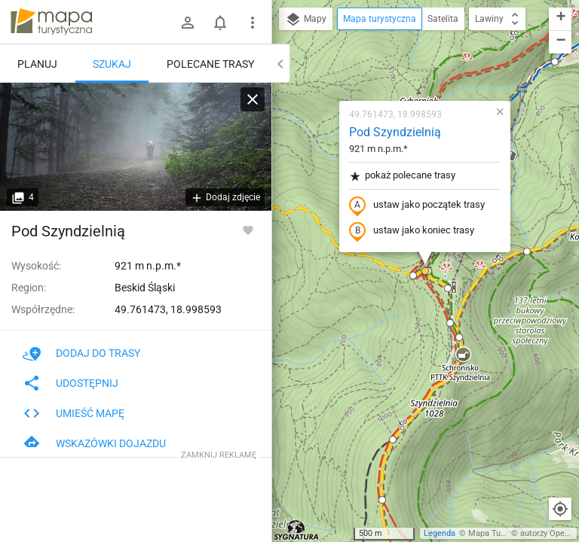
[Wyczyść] (252, 99)
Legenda (439, 533)
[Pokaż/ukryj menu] (252, 23)
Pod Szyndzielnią (395, 132)
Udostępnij (70, 383)
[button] (463, 355)
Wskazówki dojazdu (94, 443)
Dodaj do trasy (81, 353)
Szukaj (112, 64)
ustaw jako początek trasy (417, 205)
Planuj (37, 64)
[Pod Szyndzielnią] (135, 147)
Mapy (305, 19)
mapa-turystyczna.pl (51, 22)
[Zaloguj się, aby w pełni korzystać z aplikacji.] (248, 230)
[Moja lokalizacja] (560, 509)
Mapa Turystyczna (502, 533)
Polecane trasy (210, 64)
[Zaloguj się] (188, 23)
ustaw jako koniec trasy (411, 231)
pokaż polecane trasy (402, 175)
